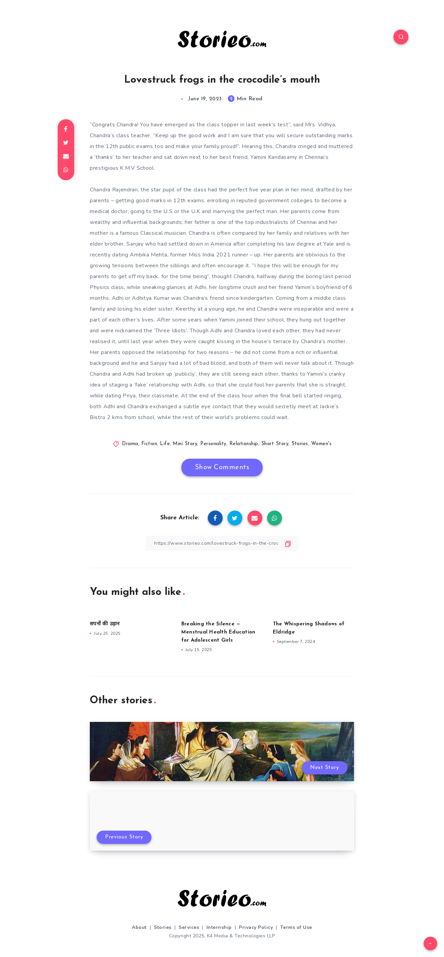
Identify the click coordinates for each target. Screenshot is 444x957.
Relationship (243, 443)
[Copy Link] (222, 543)
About (139, 927)
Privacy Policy (256, 927)
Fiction (149, 443)
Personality (213, 443)
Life (165, 443)
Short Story (275, 443)
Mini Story (185, 443)
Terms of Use (296, 927)
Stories (299, 443)
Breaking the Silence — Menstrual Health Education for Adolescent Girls (218, 632)
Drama (130, 443)
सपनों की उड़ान (104, 624)
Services (189, 927)
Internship (219, 927)
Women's (321, 443)
